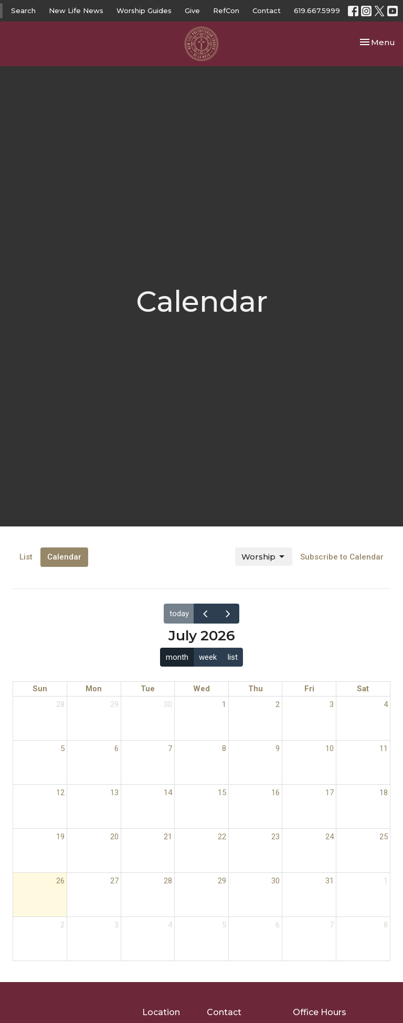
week (208, 657)
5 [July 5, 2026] (62, 748)
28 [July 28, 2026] (168, 880)
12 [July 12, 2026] (60, 792)
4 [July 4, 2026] (386, 704)
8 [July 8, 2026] (224, 748)
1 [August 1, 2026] (386, 880)
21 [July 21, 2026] (168, 836)
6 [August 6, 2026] (277, 925)
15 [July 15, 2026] (222, 792)
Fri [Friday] (309, 688)
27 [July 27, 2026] (114, 880)
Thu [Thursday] (255, 688)
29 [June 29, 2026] (114, 704)
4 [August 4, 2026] (170, 925)
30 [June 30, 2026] (168, 704)
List (26, 557)
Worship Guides (144, 10)
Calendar (64, 557)
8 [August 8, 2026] (386, 925)
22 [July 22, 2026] (222, 836)
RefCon (226, 10)
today (179, 613)
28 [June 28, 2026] (60, 704)
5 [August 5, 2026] (224, 925)
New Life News (76, 10)
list (233, 657)
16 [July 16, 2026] (275, 792)
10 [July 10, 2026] (329, 748)
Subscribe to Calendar (342, 557)
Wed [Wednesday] (201, 688)
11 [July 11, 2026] (383, 748)
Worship (263, 557)
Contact (266, 10)
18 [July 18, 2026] (383, 792)
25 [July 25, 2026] (383, 836)
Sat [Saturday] (363, 688)
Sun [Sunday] (40, 688)
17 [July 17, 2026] (329, 792)
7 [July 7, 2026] (170, 748)
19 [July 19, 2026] (60, 836)
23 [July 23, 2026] (275, 836)
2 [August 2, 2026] (62, 925)
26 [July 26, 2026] (60, 880)
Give (192, 10)
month (177, 657)
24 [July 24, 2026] (329, 836)
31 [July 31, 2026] (329, 880)
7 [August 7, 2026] (332, 925)
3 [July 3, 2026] (332, 704)
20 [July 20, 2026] (114, 836)
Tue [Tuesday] (148, 688)
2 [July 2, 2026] (277, 704)
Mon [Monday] (94, 688)
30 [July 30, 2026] (275, 880)
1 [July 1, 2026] (224, 704)
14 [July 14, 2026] (168, 792)
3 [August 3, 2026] (116, 925)
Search (23, 10)
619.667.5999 (317, 10)
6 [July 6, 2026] (116, 748)
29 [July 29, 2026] (222, 880)
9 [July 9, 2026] (277, 748)
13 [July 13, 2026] (114, 792)
